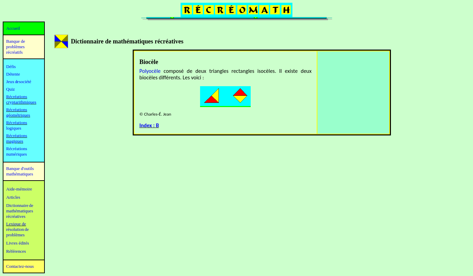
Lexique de (16, 223)
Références (16, 251)
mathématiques (19, 210)
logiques (13, 128)
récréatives (15, 216)
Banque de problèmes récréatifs (15, 47)
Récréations (16, 122)
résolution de (17, 229)
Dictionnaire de (19, 205)
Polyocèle (150, 71)
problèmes (15, 234)
